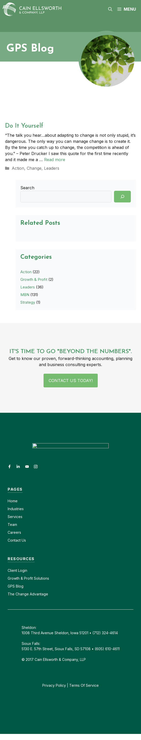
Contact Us (17, 540)
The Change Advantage (28, 594)
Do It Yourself (24, 126)
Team (12, 524)
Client (12, 570)
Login (22, 570)
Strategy (27, 302)
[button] (110, 9)
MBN (24, 294)
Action (18, 168)
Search (27, 187)
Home (13, 501)
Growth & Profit (33, 279)
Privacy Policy (54, 685)
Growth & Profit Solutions (28, 578)
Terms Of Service (84, 685)
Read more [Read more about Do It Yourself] (54, 159)
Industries (16, 509)
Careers (14, 532)
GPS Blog (15, 586)
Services (15, 516)
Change (34, 168)
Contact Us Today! (71, 380)
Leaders (51, 168)
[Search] (122, 196)
